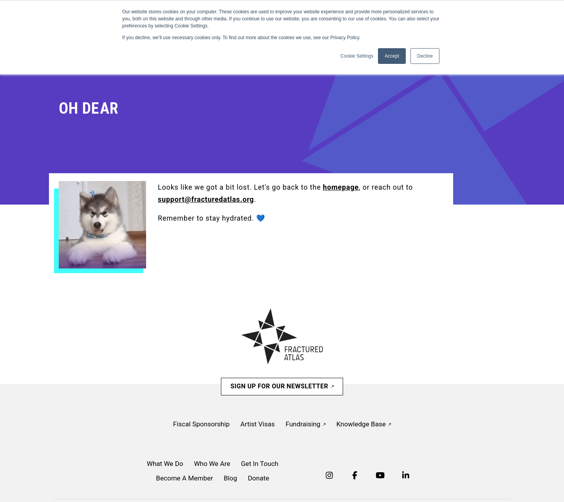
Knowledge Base (363, 424)
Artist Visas (257, 424)
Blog (230, 478)
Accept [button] (392, 56)
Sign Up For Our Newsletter (281, 386)
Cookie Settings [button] (356, 56)
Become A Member (184, 478)
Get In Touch (259, 464)
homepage (341, 187)
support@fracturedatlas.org (206, 199)
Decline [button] (425, 56)
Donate (258, 478)
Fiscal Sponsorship (201, 424)
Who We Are (212, 464)
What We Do (165, 464)
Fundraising (305, 424)
